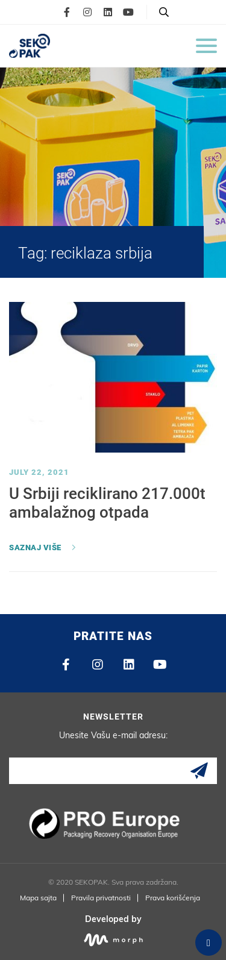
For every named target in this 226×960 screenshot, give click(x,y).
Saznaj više (35, 547)
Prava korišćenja (172, 897)
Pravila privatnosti (101, 897)
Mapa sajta (38, 897)
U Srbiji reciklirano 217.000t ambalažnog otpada (107, 503)
